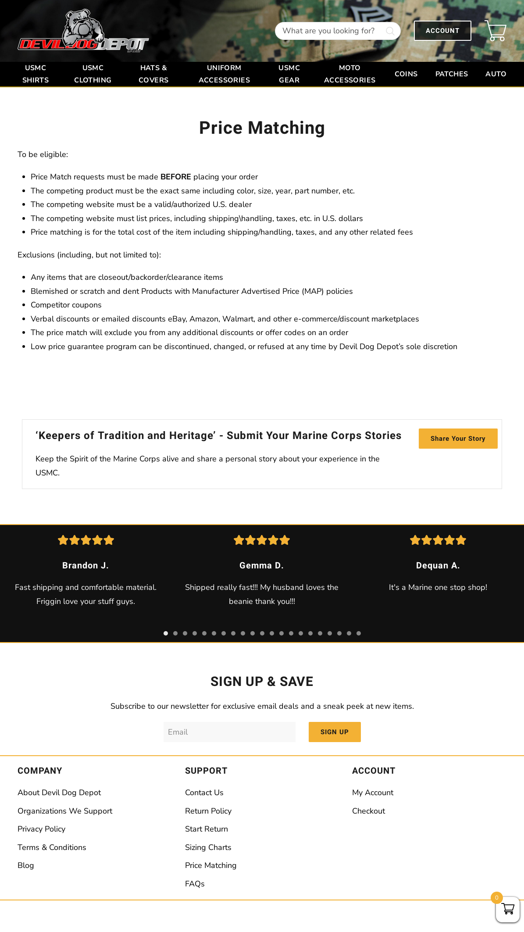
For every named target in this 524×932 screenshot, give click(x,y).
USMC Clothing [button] (92, 74)
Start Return (206, 829)
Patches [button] (451, 74)
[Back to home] (83, 31)
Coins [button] (406, 74)
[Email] (230, 732)
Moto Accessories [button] (349, 74)
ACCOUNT (443, 31)
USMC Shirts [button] (35, 74)
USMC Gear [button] (289, 74)
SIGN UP (335, 732)
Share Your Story (458, 438)
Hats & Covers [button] (153, 74)
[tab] (166, 633)
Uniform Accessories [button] (224, 74)
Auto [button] (495, 74)
